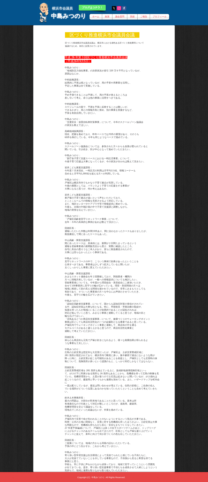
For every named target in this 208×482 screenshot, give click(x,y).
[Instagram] (119, 8)
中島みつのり (68, 16)
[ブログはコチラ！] (92, 8)
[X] (114, 8)
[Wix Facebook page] (124, 8)
